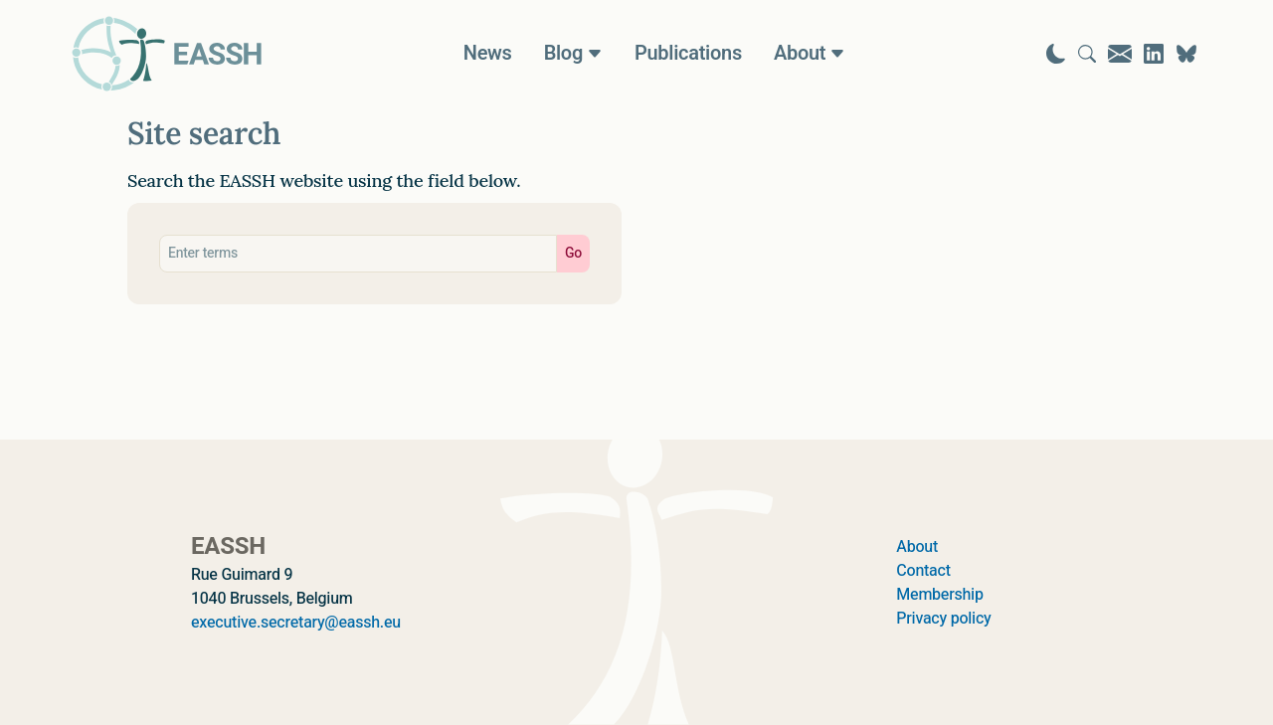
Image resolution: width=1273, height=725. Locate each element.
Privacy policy (943, 619)
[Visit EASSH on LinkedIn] (1154, 54)
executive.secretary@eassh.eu (296, 622)
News (487, 54)
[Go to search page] (1087, 54)
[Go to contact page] (1120, 54)
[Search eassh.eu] (358, 253)
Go (573, 253)
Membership (939, 595)
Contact (923, 571)
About (917, 547)
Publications (688, 54)
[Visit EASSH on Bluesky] (1186, 54)
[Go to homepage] (167, 53)
